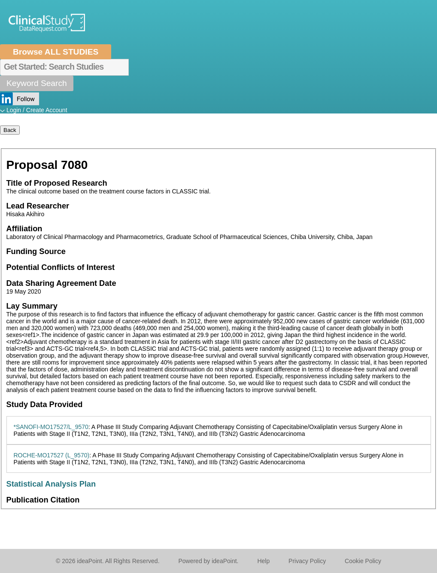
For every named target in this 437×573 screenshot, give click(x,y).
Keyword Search (36, 83)
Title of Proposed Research (56, 183)
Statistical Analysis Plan (51, 484)
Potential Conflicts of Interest (60, 267)
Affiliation (24, 228)
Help (263, 561)
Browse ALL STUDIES (55, 51)
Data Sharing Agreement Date (61, 283)
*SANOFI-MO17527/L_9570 (51, 426)
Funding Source (36, 251)
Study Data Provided (44, 404)
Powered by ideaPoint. (208, 561)
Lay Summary (32, 306)
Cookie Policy (363, 561)
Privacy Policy (307, 561)
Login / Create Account (36, 110)
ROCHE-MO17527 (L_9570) (52, 455)
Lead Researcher (38, 206)
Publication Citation (43, 500)
